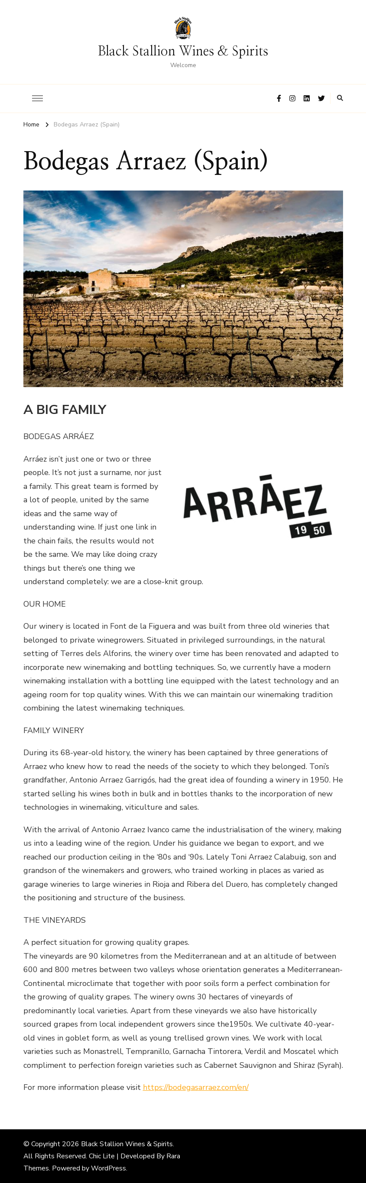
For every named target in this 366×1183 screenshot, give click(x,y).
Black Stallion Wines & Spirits (183, 51)
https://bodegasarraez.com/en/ (196, 1087)
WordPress (108, 1168)
